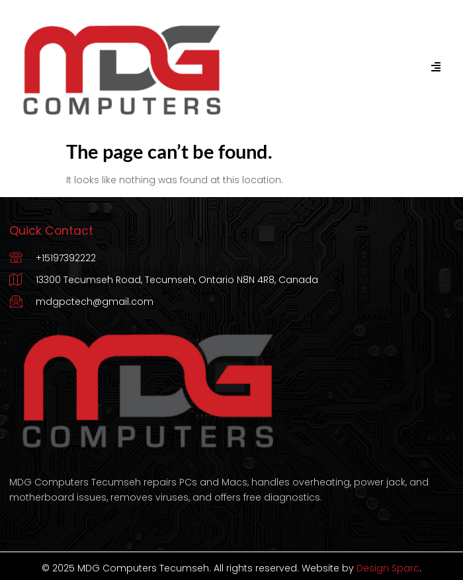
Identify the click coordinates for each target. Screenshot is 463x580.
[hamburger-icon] (435, 67)
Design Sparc (388, 568)
